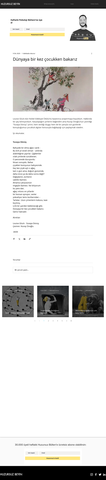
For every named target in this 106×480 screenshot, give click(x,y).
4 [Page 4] (57, 321)
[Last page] (71, 321)
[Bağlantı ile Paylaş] (30, 239)
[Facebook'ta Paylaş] (14, 239)
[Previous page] (39, 321)
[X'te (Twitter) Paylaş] (19, 239)
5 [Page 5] (62, 321)
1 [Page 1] (43, 321)
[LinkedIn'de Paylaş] (24, 239)
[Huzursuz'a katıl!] (37, 34)
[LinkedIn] (104, 474)
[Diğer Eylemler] (91, 53)
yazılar (15, 232)
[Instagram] (91, 474)
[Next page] (67, 321)
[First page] (35, 321)
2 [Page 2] (48, 321)
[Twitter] (100, 474)
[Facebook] (96, 474)
